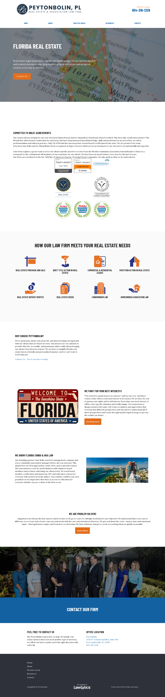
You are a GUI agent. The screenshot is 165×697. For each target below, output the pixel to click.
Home (26, 23)
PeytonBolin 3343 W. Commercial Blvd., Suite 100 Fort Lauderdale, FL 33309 (102, 639)
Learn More (82, 530)
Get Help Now (92, 422)
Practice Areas (79, 23)
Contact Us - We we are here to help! (31, 359)
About (50, 23)
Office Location (95, 632)
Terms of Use (115, 687)
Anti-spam (134, 687)
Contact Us (22, 76)
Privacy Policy (125, 687)
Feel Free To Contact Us (40, 632)
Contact (137, 23)
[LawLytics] (82, 687)
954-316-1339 (141, 10)
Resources (110, 23)
